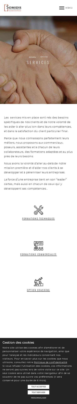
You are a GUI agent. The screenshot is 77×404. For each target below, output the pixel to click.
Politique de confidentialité (50, 362)
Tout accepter (38, 387)
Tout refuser (38, 392)
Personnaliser (38, 398)
